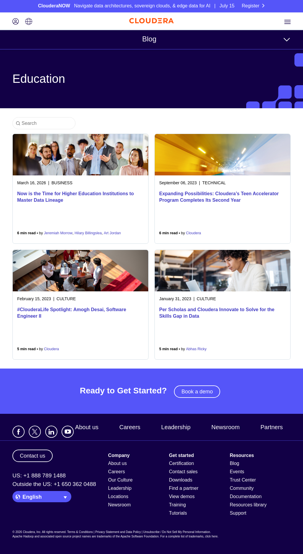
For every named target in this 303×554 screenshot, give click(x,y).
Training (177, 504)
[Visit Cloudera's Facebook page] (18, 432)
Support (238, 513)
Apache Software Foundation (139, 536)
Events (237, 471)
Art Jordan (112, 233)
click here (211, 536)
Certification (181, 463)
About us (87, 427)
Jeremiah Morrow (58, 233)
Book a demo (197, 392)
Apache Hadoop (23, 536)
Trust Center (243, 479)
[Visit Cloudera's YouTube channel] (68, 432)
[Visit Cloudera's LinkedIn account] (51, 432)
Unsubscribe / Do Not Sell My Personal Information (176, 532)
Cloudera (193, 233)
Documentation (246, 496)
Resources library (248, 504)
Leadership (176, 427)
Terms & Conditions (80, 532)
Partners (271, 427)
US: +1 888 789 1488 (39, 475)
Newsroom (225, 427)
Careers (129, 427)
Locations (118, 496)
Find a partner (184, 488)
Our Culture (120, 479)
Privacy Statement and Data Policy (118, 532)
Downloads (180, 479)
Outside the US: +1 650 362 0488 (54, 484)
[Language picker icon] (29, 22)
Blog (149, 39)
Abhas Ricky (196, 349)
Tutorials (178, 513)
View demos (182, 496)
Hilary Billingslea (88, 233)
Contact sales (183, 471)
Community (242, 488)
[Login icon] (15, 22)
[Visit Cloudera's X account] (35, 432)
